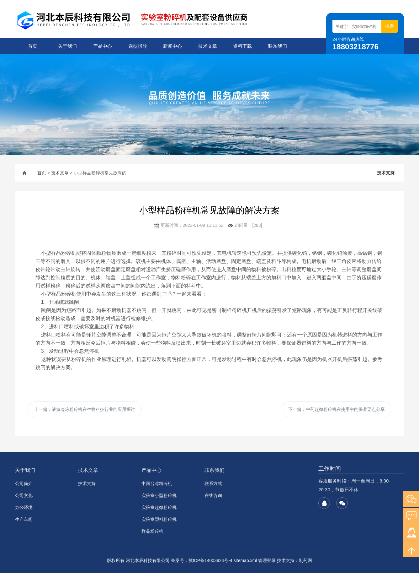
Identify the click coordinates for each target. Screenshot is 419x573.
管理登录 (267, 560)
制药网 (305, 560)
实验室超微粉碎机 (159, 507)
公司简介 (24, 483)
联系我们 (277, 46)
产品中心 (102, 46)
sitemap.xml (245, 560)
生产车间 (24, 519)
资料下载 (242, 46)
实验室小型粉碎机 (159, 495)
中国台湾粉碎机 (156, 483)
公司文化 (24, 495)
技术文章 (207, 46)
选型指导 (137, 46)
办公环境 (24, 507)
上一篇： (84, 409)
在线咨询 (213, 495)
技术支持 (386, 172)
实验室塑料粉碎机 (159, 519)
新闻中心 (172, 46)
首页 (32, 46)
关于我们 (67, 46)
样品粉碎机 (152, 531)
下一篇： (336, 409)
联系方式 (213, 483)
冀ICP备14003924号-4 (210, 560)
